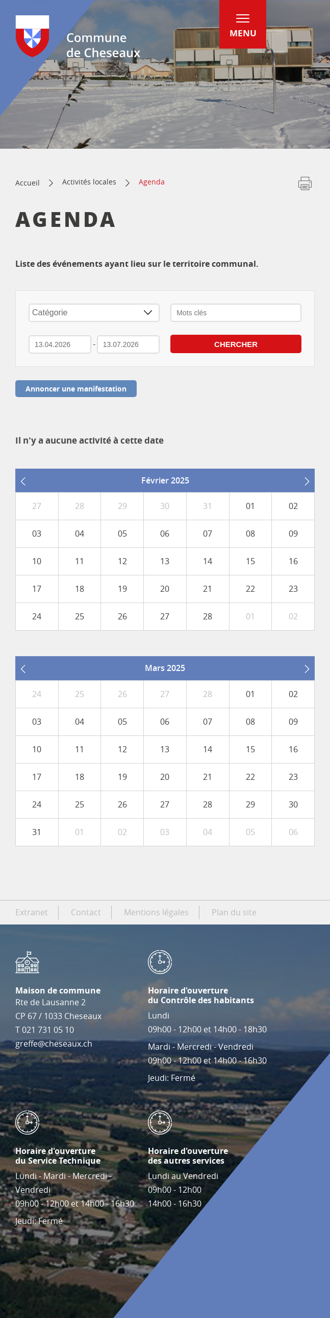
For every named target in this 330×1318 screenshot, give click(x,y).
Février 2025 (165, 480)
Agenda (152, 182)
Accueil (27, 183)
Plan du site (234, 912)
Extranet (31, 912)
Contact (86, 912)
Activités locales (89, 182)
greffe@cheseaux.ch (53, 1043)
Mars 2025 (165, 668)
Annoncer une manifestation (76, 389)
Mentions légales (156, 912)
